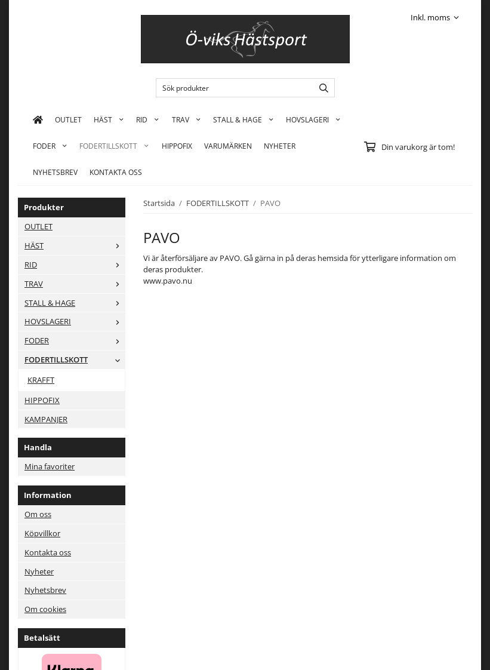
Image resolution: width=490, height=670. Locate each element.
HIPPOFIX (177, 145)
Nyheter (279, 145)
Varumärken (228, 145)
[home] (38, 119)
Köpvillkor (42, 533)
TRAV (186, 119)
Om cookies (45, 609)
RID (147, 119)
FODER (50, 145)
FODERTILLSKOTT (114, 145)
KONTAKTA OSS (116, 172)
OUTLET (68, 119)
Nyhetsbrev (55, 172)
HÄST (109, 119)
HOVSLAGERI (313, 119)
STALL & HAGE (243, 119)
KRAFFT (40, 379)
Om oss (37, 514)
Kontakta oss (47, 552)
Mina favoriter (49, 466)
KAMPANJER (45, 419)
